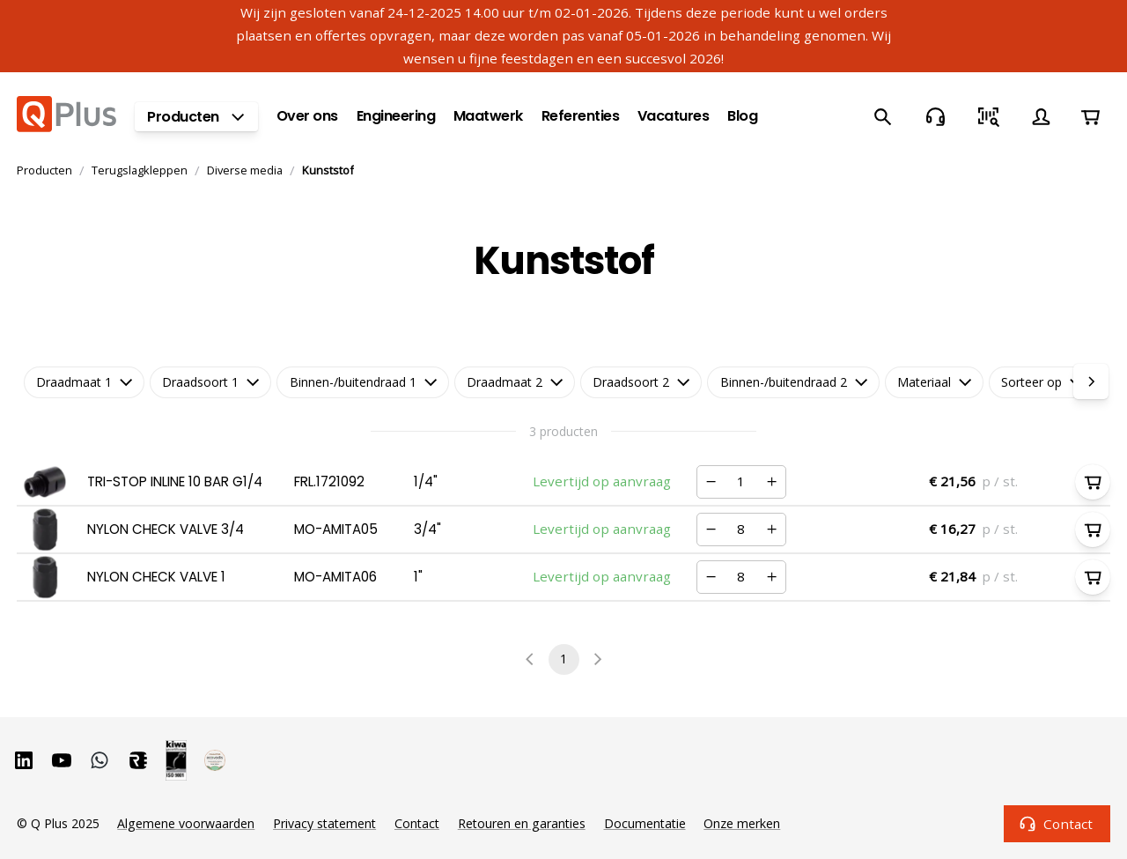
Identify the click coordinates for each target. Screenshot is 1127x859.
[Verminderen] (711, 482)
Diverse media (245, 170)
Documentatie (645, 823)
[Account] (1040, 116)
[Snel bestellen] (988, 116)
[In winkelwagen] (1092, 482)
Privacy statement (324, 823)
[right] (1091, 381)
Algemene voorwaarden (185, 823)
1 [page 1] (564, 659)
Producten (44, 170)
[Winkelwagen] (1090, 116)
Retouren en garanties (522, 823)
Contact (1057, 823)
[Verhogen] (771, 482)
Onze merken (741, 823)
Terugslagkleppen (140, 170)
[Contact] (935, 116)
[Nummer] (742, 482)
